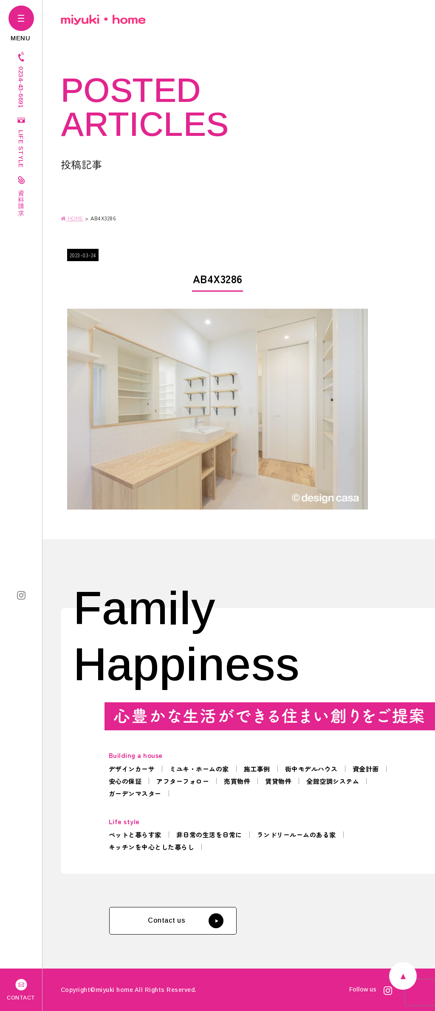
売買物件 (237, 781)
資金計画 (366, 768)
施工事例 (257, 768)
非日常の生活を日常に (209, 834)
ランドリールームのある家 (296, 834)
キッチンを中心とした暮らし (152, 846)
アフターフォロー (182, 781)
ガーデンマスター (135, 793)
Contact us (185, 920)
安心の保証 (125, 781)
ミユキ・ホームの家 (199, 768)
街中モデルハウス (311, 768)
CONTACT (21, 989)
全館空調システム (332, 781)
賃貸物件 (278, 781)
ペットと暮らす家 (135, 834)
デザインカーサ (132, 768)
